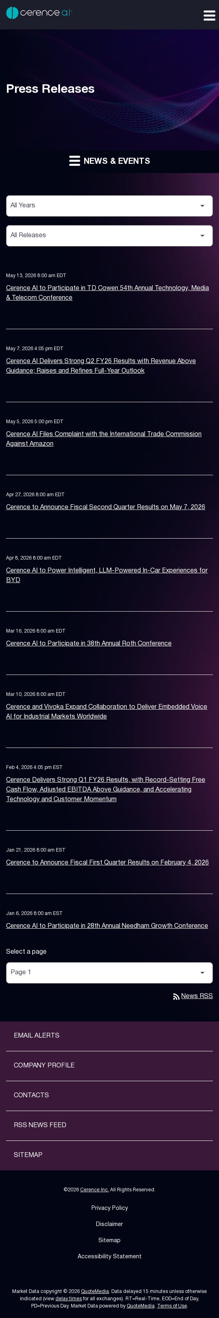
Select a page (26, 952)
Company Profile (44, 1066)
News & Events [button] (109, 160)
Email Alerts (37, 1036)
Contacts (31, 1096)
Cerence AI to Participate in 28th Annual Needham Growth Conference (107, 926)
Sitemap (28, 1155)
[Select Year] (109, 206)
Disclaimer (109, 1224)
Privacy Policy (109, 1208)
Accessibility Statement (110, 1257)
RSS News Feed (40, 1125)
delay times (68, 1299)
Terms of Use (172, 1306)
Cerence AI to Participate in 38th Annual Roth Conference (89, 644)
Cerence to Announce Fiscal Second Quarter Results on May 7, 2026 (105, 507)
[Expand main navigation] (209, 15)
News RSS (192, 996)
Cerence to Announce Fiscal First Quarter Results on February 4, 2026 (107, 863)
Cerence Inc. (94, 1190)
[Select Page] (109, 973)
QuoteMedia (95, 1291)
